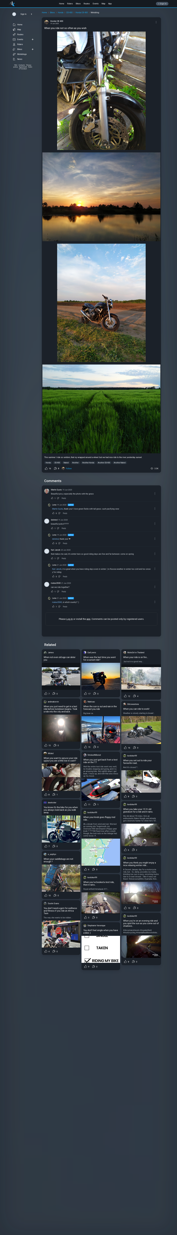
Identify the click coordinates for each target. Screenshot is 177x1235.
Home (61, 3)
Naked (66, 463)
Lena (54, 505)
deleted (54, 520)
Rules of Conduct (25, 68)
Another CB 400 (104, 463)
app (88, 619)
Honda (60, 12)
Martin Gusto (56, 490)
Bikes (78, 3)
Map (103, 3)
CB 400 (69, 12)
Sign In (162, 4)
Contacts (22, 65)
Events (96, 3)
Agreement (23, 67)
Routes (87, 3)
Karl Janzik (55, 550)
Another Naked (119, 463)
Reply (64, 498)
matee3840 (56, 583)
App (110, 3)
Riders (70, 3)
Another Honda (88, 463)
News (17, 59)
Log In (69, 619)
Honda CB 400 (81, 12)
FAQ (15, 65)
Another (75, 463)
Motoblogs (20, 54)
